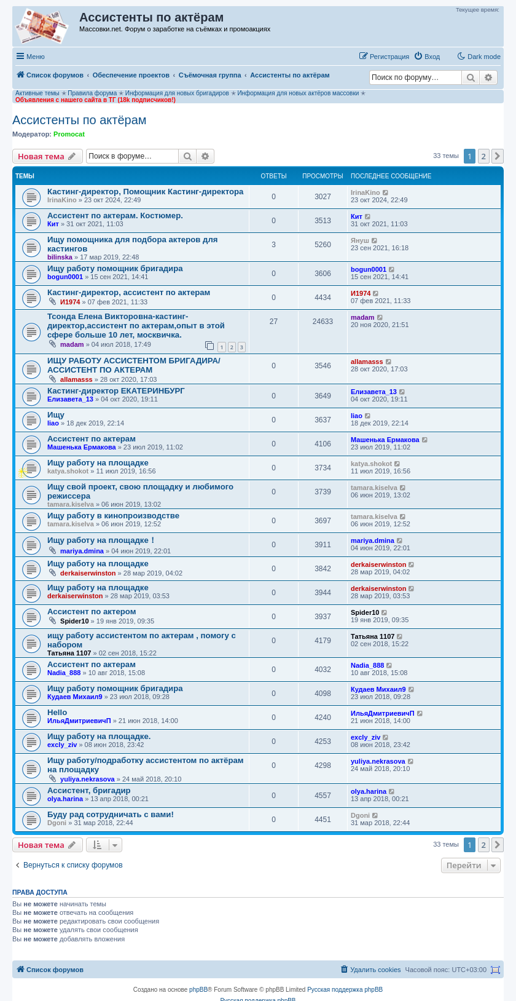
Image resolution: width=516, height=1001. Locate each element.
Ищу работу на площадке (98, 462)
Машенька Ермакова (81, 447)
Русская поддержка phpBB (345, 989)
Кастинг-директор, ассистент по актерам (128, 292)
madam (72, 344)
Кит (53, 224)
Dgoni (56, 822)
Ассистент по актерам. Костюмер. (115, 215)
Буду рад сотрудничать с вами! (110, 814)
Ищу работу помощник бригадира (115, 268)
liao (53, 423)
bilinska (59, 257)
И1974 (70, 302)
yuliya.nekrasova (87, 779)
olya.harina (65, 798)
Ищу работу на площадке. (98, 736)
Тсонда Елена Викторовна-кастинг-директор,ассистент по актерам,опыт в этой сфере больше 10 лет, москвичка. (136, 325)
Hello (57, 712)
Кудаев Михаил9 (75, 696)
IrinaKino (62, 200)
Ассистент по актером (91, 611)
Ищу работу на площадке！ (102, 540)
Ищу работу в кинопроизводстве (113, 515)
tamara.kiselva (70, 504)
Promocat (69, 134)
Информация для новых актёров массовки (298, 93)
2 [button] (484, 156)
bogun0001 (65, 276)
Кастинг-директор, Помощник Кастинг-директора (145, 191)
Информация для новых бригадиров (177, 93)
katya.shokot (67, 471)
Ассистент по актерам (91, 438)
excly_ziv (62, 744)
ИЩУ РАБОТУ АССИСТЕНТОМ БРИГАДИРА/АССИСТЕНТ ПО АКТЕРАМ (134, 365)
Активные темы (37, 93)
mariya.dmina (82, 551)
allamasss (76, 379)
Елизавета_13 (70, 399)
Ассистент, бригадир (89, 790)
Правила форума (92, 93)
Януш (360, 240)
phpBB (198, 989)
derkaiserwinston (87, 573)
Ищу (55, 414)
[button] (497, 156)
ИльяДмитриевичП (79, 720)
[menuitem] (426, 56)
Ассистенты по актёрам (79, 120)
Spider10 (74, 621)
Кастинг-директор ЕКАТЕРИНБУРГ (116, 390)
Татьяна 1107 (69, 653)
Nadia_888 (63, 672)
